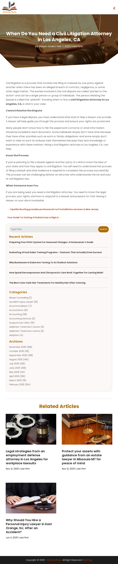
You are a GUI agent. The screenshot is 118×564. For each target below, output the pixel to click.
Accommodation (18, 306)
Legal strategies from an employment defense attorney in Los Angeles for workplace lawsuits (27, 457)
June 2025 (14, 367)
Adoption (14, 335)
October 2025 (16, 351)
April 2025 (14, 376)
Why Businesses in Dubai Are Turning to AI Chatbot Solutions (43, 262)
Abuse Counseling (18, 297)
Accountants (16, 310)
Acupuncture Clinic (19, 322)
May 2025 (14, 372)
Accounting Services (20, 318)
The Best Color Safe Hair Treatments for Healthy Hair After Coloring (47, 282)
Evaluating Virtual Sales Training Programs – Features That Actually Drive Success (55, 252)
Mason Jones (47, 46)
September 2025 (18, 355)
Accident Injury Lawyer (21, 301)
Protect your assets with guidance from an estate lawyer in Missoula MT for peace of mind (82, 457)
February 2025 (16, 384)
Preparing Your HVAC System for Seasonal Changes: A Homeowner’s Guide (51, 242)
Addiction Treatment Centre (24, 331)
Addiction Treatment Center (24, 326)
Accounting (15, 314)
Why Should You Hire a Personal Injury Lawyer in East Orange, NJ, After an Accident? (29, 526)
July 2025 (14, 363)
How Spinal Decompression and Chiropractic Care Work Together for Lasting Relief (56, 272)
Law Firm (77, 46)
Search (103, 229)
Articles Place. (54, 560)
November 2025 (17, 347)
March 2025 (15, 380)
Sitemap (87, 560)
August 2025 (15, 359)
